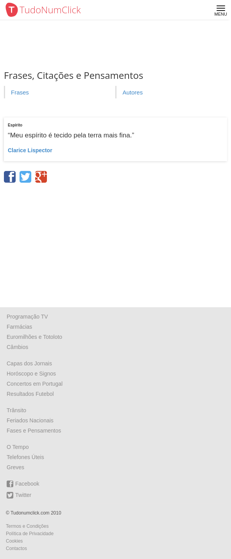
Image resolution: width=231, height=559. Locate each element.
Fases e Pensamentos (34, 430)
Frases (20, 92)
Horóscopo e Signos (31, 373)
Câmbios (17, 347)
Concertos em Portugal (35, 384)
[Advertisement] (115, 242)
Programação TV (27, 316)
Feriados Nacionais (30, 420)
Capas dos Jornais (29, 363)
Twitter (19, 495)
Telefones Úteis (25, 457)
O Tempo (18, 447)
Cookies (14, 541)
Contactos (16, 548)
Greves (15, 467)
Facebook (23, 484)
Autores (132, 92)
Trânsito (16, 410)
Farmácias (19, 327)
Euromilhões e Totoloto (34, 337)
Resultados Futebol (30, 394)
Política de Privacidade (30, 533)
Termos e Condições (27, 526)
